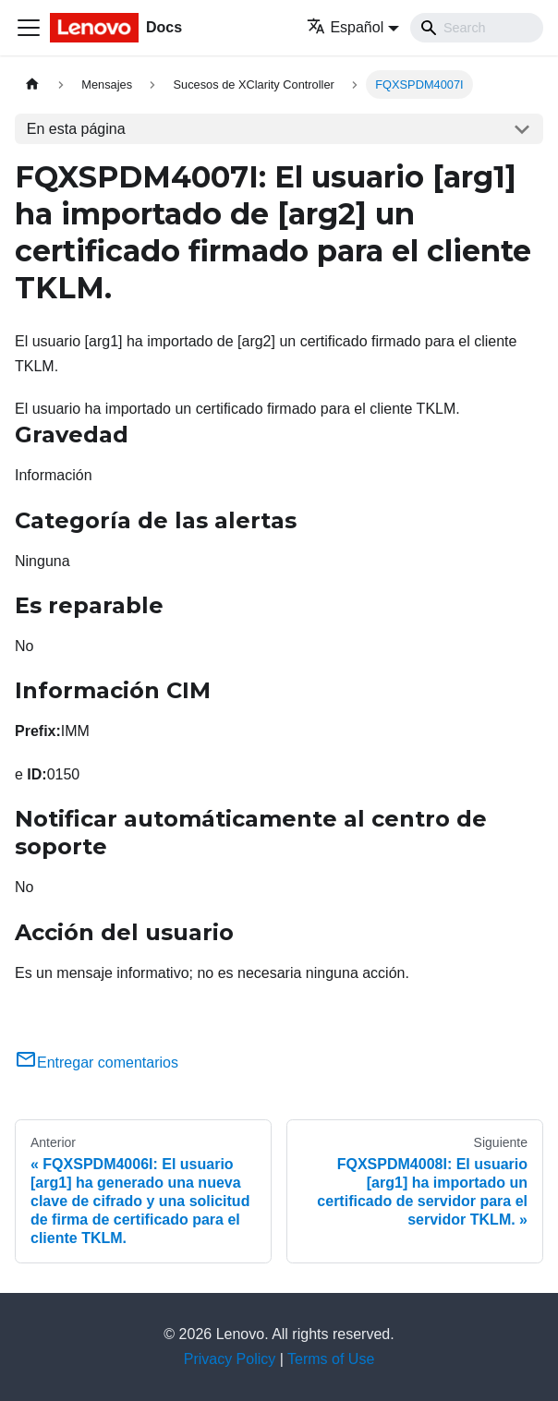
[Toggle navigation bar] (28, 28)
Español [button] (345, 27)
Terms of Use (330, 1359)
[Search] (476, 27)
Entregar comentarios (96, 1062)
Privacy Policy (230, 1359)
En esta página (76, 129)
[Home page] (32, 84)
